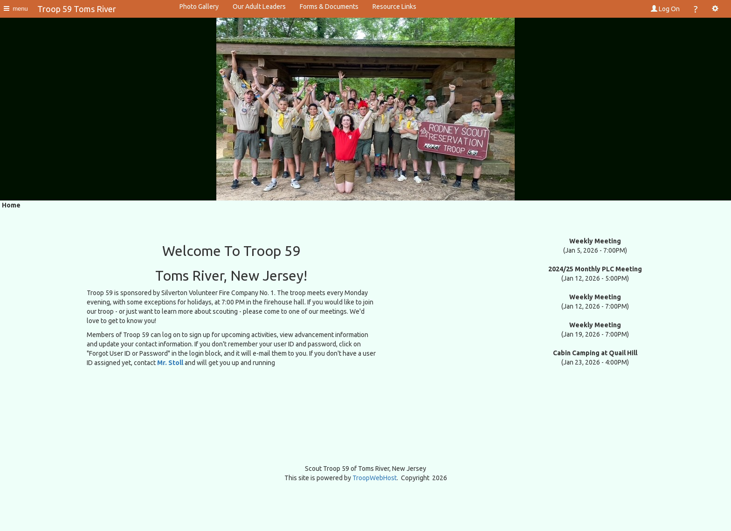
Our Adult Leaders (259, 6)
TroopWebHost (374, 478)
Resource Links (394, 6)
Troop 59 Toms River (76, 9)
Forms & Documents (329, 6)
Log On (665, 9)
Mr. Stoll (170, 362)
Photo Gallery (199, 6)
